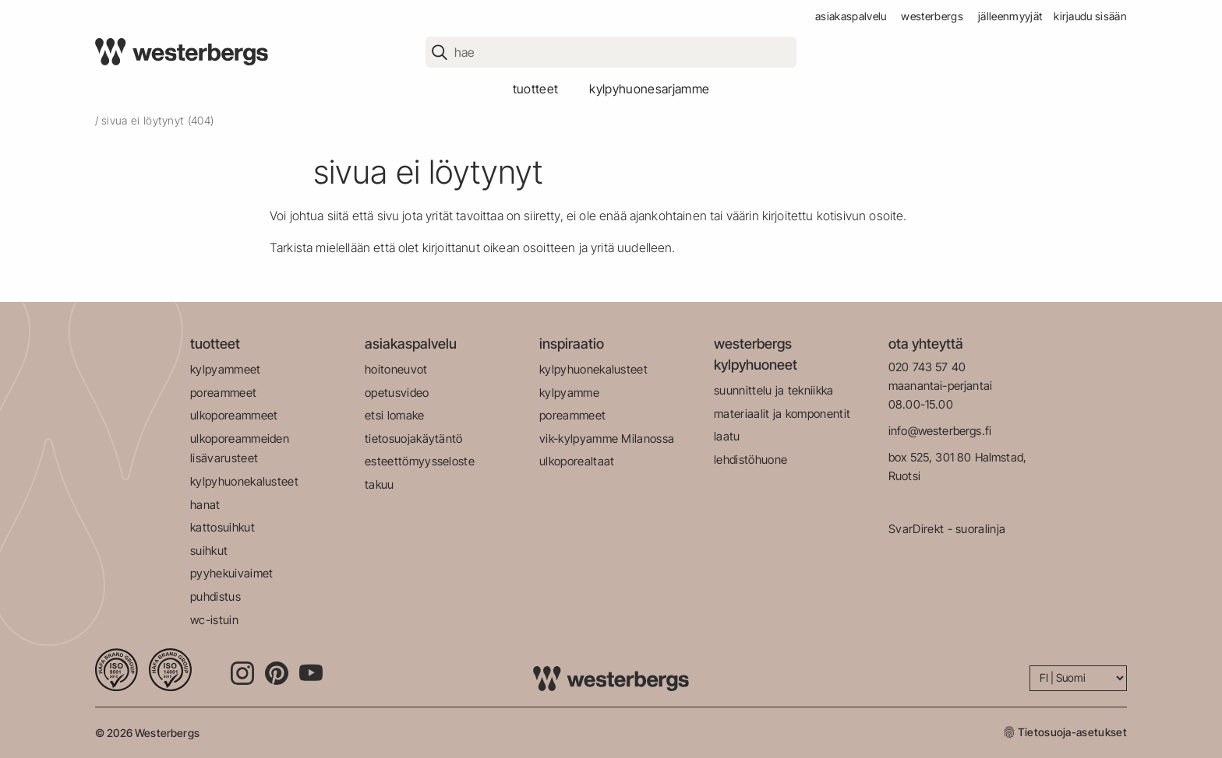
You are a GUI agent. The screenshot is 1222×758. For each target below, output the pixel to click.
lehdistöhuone (750, 459)
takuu (379, 484)
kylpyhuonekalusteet (244, 481)
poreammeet (223, 392)
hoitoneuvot (396, 369)
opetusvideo (397, 392)
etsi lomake (395, 415)
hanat (205, 504)
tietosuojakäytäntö (414, 438)
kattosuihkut (222, 527)
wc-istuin (214, 619)
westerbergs (932, 16)
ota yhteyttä (925, 343)
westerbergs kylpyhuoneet (755, 354)
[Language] (1078, 678)
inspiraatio (571, 343)
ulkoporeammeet (233, 415)
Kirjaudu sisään (1090, 16)
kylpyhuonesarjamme (649, 89)
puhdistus (215, 596)
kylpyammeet (225, 369)
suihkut (209, 550)
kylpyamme (569, 392)
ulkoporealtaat (576, 461)
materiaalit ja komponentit (782, 413)
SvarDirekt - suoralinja (946, 528)
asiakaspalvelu (850, 16)
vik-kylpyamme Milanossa (606, 438)
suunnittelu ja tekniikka (774, 390)
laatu (727, 436)
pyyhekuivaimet (231, 573)
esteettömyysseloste (420, 461)
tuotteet (536, 89)
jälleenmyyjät (1010, 16)
